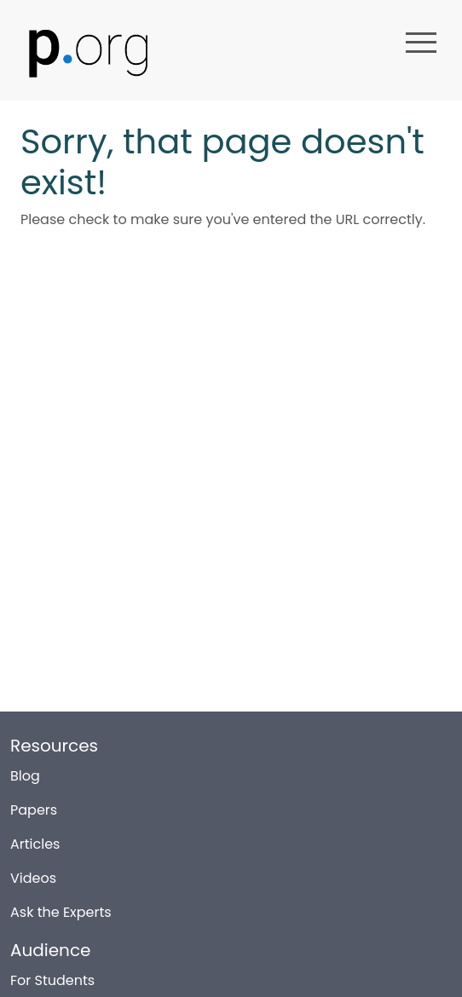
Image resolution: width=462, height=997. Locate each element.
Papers (33, 804)
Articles (35, 838)
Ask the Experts (61, 906)
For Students (52, 974)
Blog (25, 770)
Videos (33, 872)
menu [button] (421, 42)
